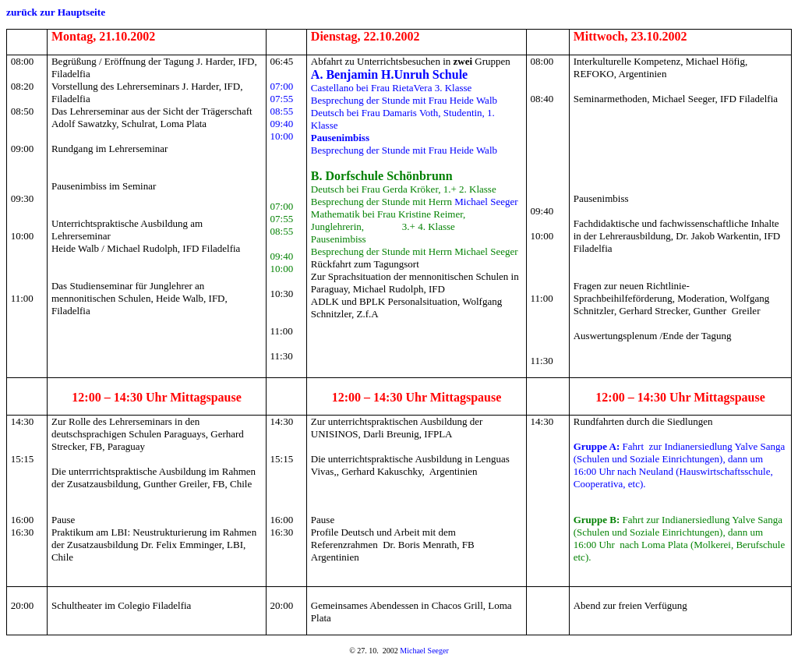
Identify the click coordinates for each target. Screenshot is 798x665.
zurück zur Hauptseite (55, 12)
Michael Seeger (485, 201)
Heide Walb (473, 100)
